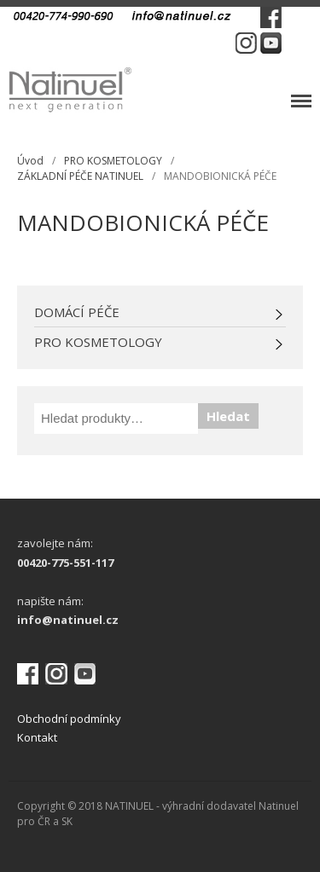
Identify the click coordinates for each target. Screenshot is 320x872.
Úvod (30, 160)
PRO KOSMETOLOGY (113, 160)
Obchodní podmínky (69, 718)
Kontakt (37, 737)
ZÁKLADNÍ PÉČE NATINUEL (80, 176)
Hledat (228, 415)
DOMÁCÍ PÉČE (76, 312)
